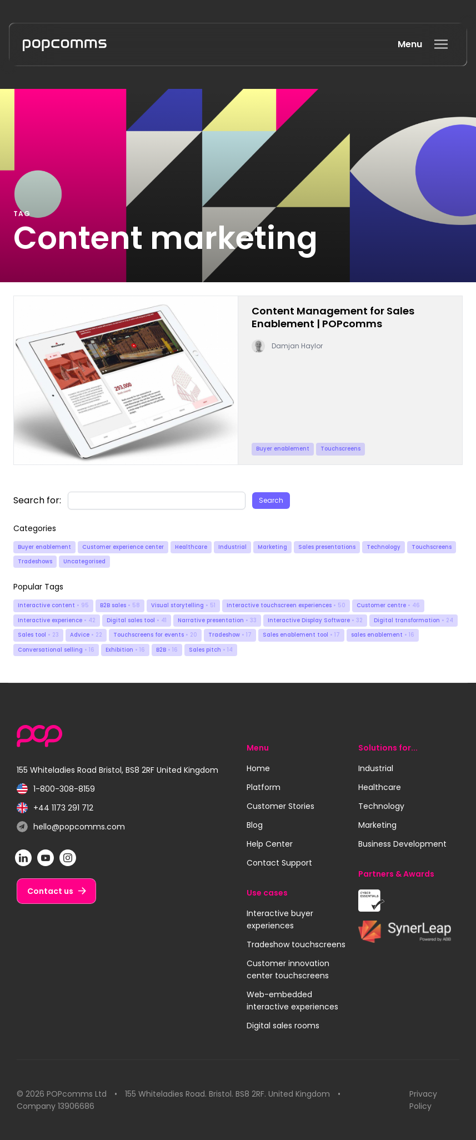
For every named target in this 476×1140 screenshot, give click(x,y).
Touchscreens (432, 547)
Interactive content (53, 605)
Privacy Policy (423, 1100)
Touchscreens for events (155, 634)
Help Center (270, 843)
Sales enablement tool (301, 634)
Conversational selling (56, 649)
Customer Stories (280, 806)
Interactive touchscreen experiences (286, 605)
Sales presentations (326, 547)
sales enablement (382, 634)
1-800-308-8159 (56, 789)
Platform (263, 787)
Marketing (272, 547)
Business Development (402, 843)
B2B (167, 649)
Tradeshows (35, 561)
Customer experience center (123, 547)
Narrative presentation (217, 620)
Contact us (50, 891)
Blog (255, 825)
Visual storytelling (183, 605)
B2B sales (120, 605)
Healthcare (191, 547)
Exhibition (125, 649)
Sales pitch (211, 649)
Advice (86, 634)
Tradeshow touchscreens (296, 944)
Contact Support (279, 862)
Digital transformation (413, 620)
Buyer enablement (44, 547)
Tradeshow (230, 634)
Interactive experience (57, 620)
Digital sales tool (137, 620)
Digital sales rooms (283, 1025)
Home (258, 768)
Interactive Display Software (315, 620)
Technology (383, 547)
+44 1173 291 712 (55, 808)
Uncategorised (84, 561)
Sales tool (38, 634)
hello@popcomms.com (71, 827)
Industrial (232, 547)
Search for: (37, 500)
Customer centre (388, 605)
